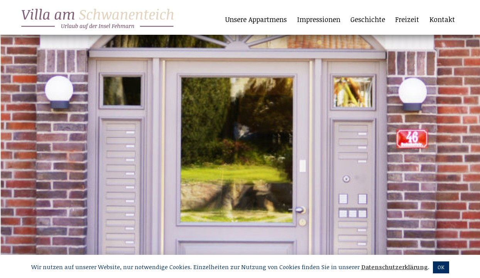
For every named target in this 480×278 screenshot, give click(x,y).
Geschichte (367, 19)
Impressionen (318, 19)
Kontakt (442, 19)
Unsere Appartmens (256, 19)
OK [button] (441, 267)
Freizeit (407, 19)
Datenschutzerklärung (394, 267)
